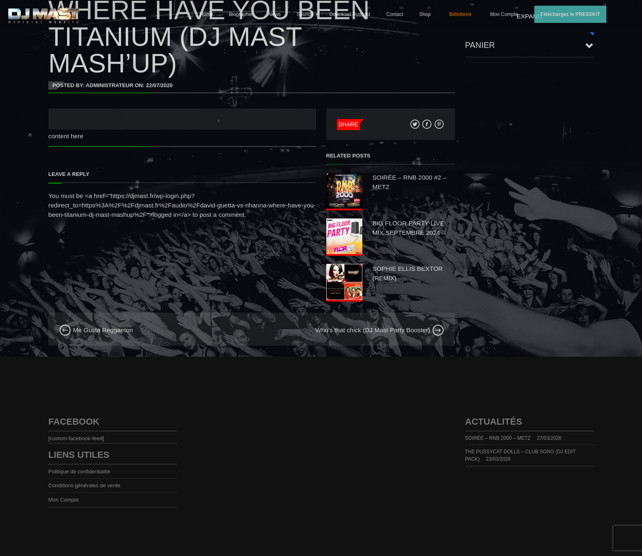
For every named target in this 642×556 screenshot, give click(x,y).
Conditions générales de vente (84, 485)
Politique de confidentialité (79, 471)
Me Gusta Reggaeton (96, 329)
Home (206, 14)
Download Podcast (349, 14)
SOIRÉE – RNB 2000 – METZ (498, 438)
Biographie (240, 14)
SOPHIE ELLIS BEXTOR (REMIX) (408, 273)
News (275, 14)
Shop (425, 14)
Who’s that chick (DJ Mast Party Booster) (379, 329)
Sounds (305, 14)
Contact (395, 14)
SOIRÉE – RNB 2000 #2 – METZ (410, 182)
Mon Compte (504, 14)
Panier (480, 45)
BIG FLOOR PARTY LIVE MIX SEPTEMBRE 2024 (408, 228)
